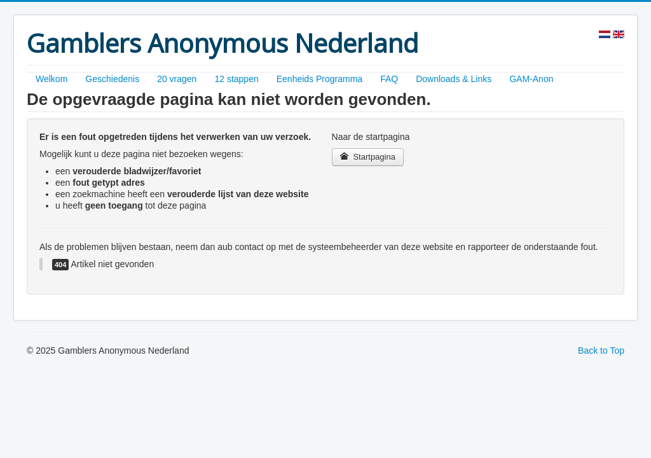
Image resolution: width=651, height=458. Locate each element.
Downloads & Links (453, 79)
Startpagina (367, 157)
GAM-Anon (531, 79)
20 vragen (176, 79)
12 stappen (236, 79)
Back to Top (601, 350)
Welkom (51, 79)
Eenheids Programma (319, 79)
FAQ (389, 79)
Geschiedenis (112, 79)
